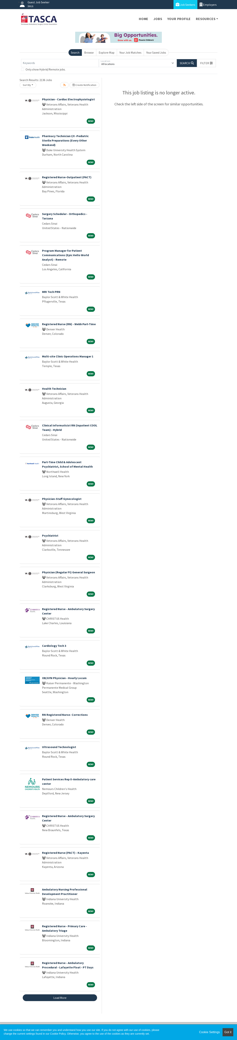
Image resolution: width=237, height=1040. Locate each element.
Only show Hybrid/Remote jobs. (46, 69)
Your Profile (179, 19)
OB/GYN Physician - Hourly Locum (64, 678)
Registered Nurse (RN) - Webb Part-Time (69, 324)
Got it (227, 1032)
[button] (206, 63)
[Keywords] (60, 63)
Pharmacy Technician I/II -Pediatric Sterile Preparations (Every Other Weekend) (65, 140)
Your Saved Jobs (156, 52)
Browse (89, 52)
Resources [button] (205, 19)
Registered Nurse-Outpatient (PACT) (66, 177)
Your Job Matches (130, 52)
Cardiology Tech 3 (54, 646)
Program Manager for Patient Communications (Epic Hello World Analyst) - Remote (65, 255)
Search (75, 52)
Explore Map (106, 52)
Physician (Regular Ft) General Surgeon (68, 572)
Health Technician (54, 388)
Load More (59, 998)
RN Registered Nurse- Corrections (65, 715)
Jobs (157, 19)
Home (143, 19)
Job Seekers (185, 4)
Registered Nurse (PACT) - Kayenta (65, 853)
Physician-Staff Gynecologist (61, 499)
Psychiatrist (50, 535)
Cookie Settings (209, 1032)
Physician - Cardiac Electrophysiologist (68, 99)
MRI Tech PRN (51, 292)
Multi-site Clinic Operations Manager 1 (67, 356)
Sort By (27, 85)
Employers (208, 4)
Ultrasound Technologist (59, 747)
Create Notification (84, 85)
